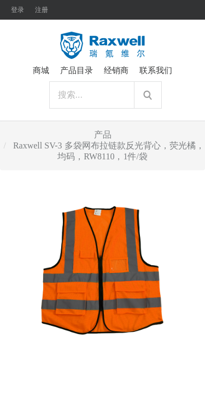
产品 (103, 134)
